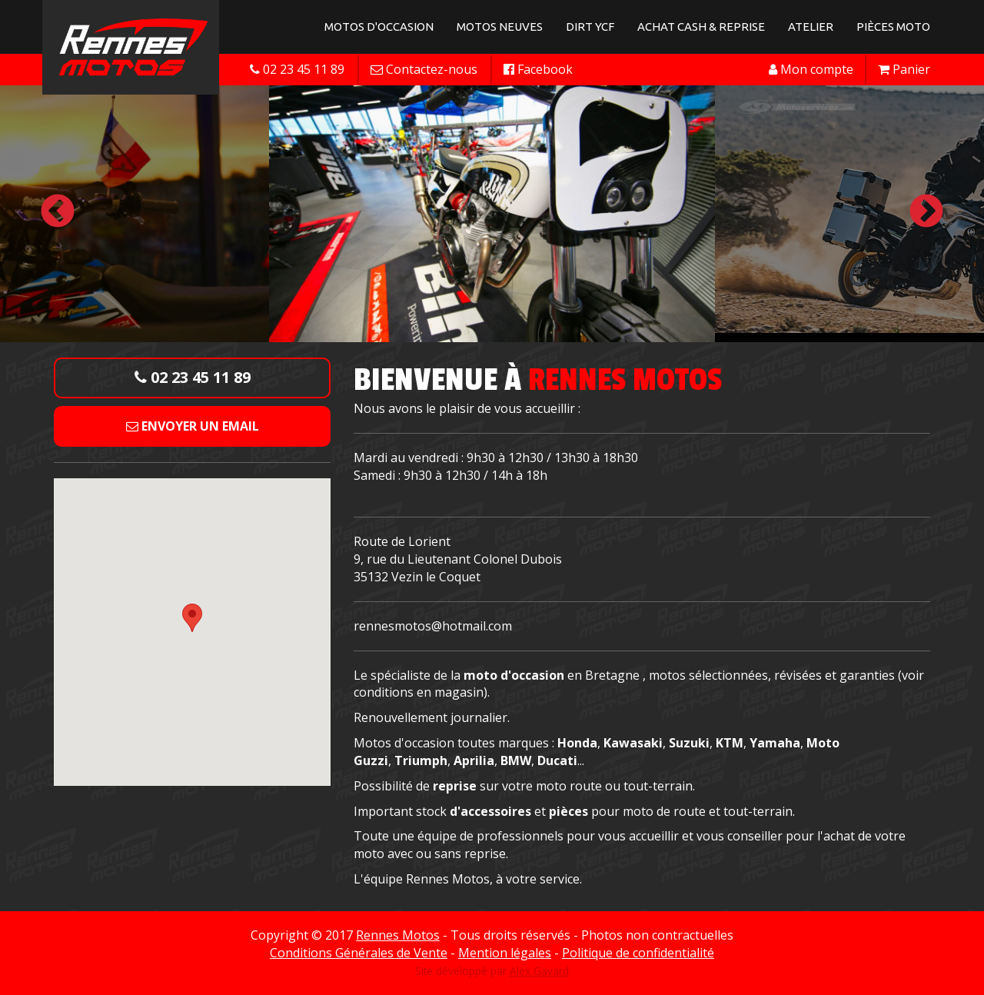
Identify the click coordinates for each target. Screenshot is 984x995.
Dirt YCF (590, 26)
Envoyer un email (192, 426)
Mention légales (504, 952)
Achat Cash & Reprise (701, 26)
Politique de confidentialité (638, 952)
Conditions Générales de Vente (358, 952)
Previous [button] (57, 212)
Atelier (810, 26)
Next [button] (926, 212)
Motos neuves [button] (500, 26)
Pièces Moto (893, 26)
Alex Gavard (539, 970)
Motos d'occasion (379, 26)
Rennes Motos (398, 935)
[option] (492, 212)
